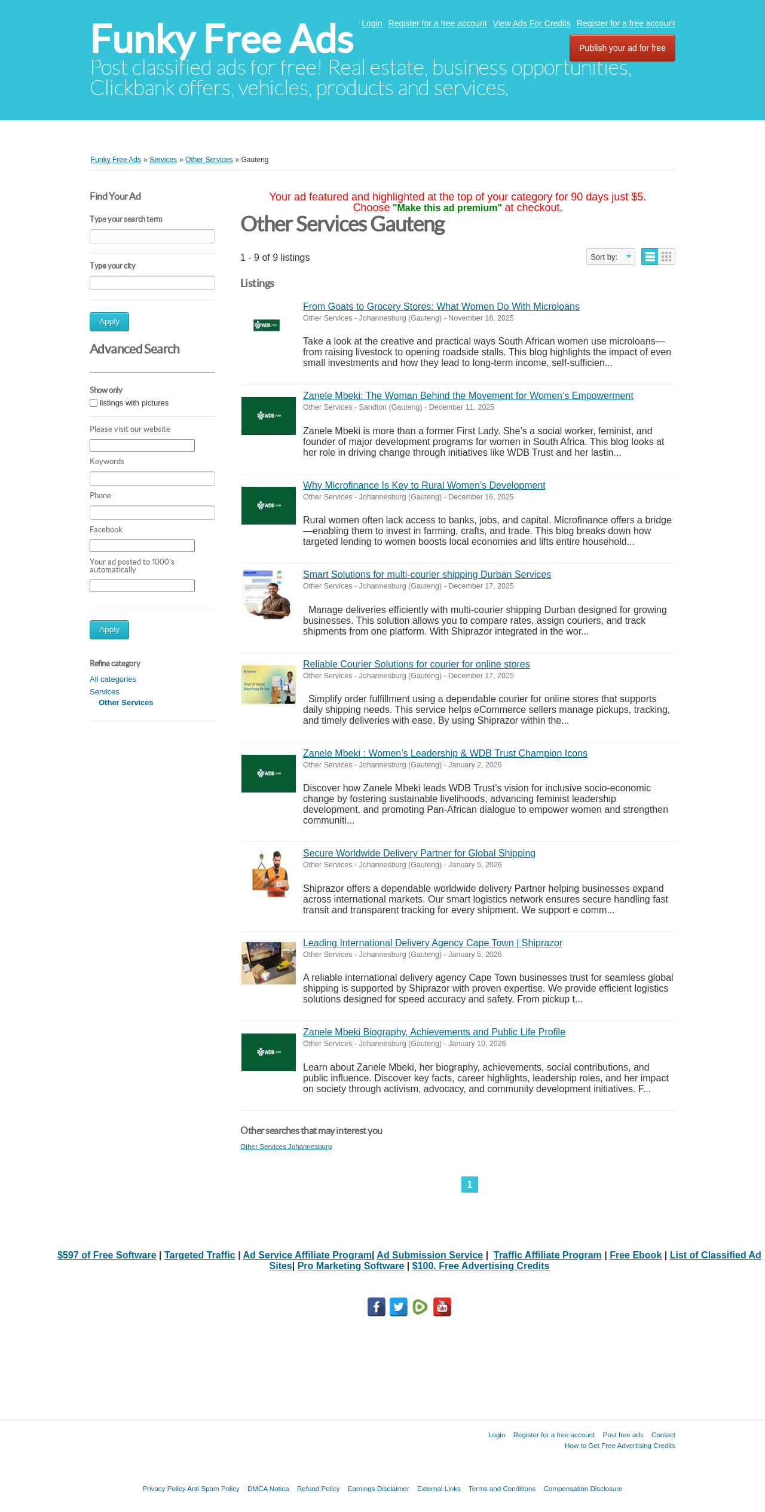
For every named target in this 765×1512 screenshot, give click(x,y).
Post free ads (622, 1434)
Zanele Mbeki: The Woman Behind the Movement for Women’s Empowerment (468, 396)
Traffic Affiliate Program (548, 1255)
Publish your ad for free (622, 48)
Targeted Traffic (199, 1255)
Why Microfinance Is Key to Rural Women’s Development (424, 485)
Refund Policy (318, 1488)
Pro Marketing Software (351, 1266)
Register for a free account (437, 23)
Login (372, 23)
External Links (439, 1488)
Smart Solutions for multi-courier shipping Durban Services (427, 574)
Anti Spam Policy (213, 1488)
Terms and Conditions (502, 1488)
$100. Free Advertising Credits (481, 1266)
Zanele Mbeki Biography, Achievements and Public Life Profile (434, 1032)
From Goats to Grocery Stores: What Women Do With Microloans (441, 306)
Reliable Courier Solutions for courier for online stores (416, 664)
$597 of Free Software (106, 1255)
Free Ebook (636, 1255)
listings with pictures (134, 402)
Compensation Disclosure (582, 1488)
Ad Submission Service (430, 1255)
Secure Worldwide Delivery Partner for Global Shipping (419, 853)
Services (105, 691)
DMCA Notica (268, 1488)
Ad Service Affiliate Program (307, 1255)
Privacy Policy (163, 1488)
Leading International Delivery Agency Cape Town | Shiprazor (432, 943)
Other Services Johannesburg (286, 1146)
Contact (663, 1434)
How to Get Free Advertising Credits (620, 1445)
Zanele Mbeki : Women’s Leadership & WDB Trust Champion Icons (445, 753)
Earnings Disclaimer (378, 1488)
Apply (109, 321)
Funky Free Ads (221, 39)
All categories (113, 679)
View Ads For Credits (532, 23)
